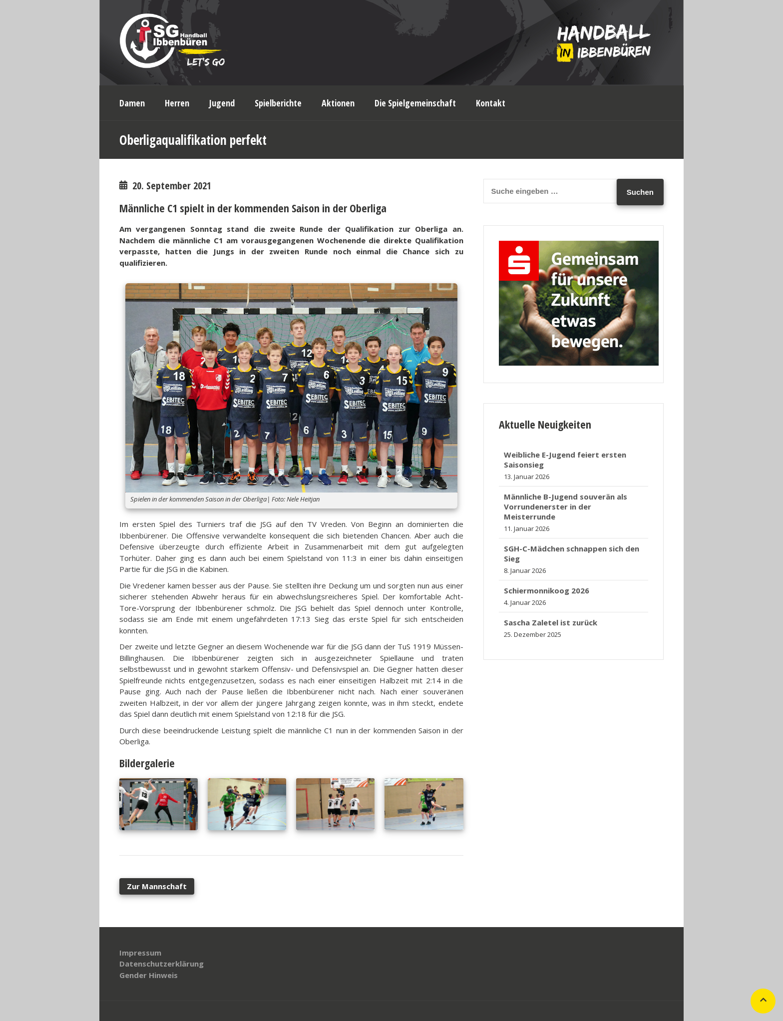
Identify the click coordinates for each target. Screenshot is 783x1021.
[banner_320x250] (579, 363)
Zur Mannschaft (157, 886)
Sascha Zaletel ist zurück (550, 622)
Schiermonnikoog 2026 (546, 590)
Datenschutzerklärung (161, 964)
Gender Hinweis (148, 975)
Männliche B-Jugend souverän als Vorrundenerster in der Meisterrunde (565, 506)
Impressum (140, 953)
